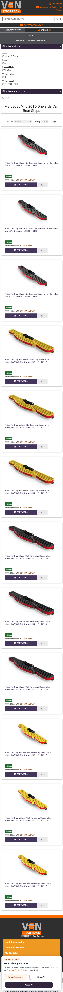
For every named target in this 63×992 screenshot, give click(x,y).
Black (6, 56)
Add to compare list (42, 184)
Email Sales (9, 30)
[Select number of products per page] (45, 121)
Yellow (15, 56)
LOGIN (59, 10)
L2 (11, 84)
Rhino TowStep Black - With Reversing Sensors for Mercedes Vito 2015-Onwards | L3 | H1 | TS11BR (27, 688)
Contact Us (57, 3)
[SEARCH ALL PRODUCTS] (28, 19)
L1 (5, 84)
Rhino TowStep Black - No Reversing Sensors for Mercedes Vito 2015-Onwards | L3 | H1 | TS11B (31, 295)
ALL (6, 63)
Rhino (6, 98)
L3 (17, 84)
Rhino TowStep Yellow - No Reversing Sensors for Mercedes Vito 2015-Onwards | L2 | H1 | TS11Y (27, 426)
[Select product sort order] (23, 121)
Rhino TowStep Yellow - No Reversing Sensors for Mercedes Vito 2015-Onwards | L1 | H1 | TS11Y (27, 360)
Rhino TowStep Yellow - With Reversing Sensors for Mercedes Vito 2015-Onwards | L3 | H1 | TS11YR (28, 884)
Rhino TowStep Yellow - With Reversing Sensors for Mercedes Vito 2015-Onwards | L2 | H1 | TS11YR (28, 819)
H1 (5, 77)
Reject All (41, 977)
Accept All (29, 985)
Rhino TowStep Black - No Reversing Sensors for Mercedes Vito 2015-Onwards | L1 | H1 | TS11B (31, 164)
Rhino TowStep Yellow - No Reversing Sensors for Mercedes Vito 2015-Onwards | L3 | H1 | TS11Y (27, 491)
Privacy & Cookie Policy (16, 970)
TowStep (7, 70)
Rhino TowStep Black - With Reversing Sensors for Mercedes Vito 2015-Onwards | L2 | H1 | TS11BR (27, 622)
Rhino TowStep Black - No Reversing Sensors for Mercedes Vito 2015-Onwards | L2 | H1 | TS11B (31, 229)
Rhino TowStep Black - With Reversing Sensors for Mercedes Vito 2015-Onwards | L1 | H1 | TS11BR (27, 557)
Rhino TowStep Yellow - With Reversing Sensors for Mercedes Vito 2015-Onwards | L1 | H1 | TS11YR (28, 753)
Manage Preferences (15, 977)
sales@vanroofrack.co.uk (49, 7)
